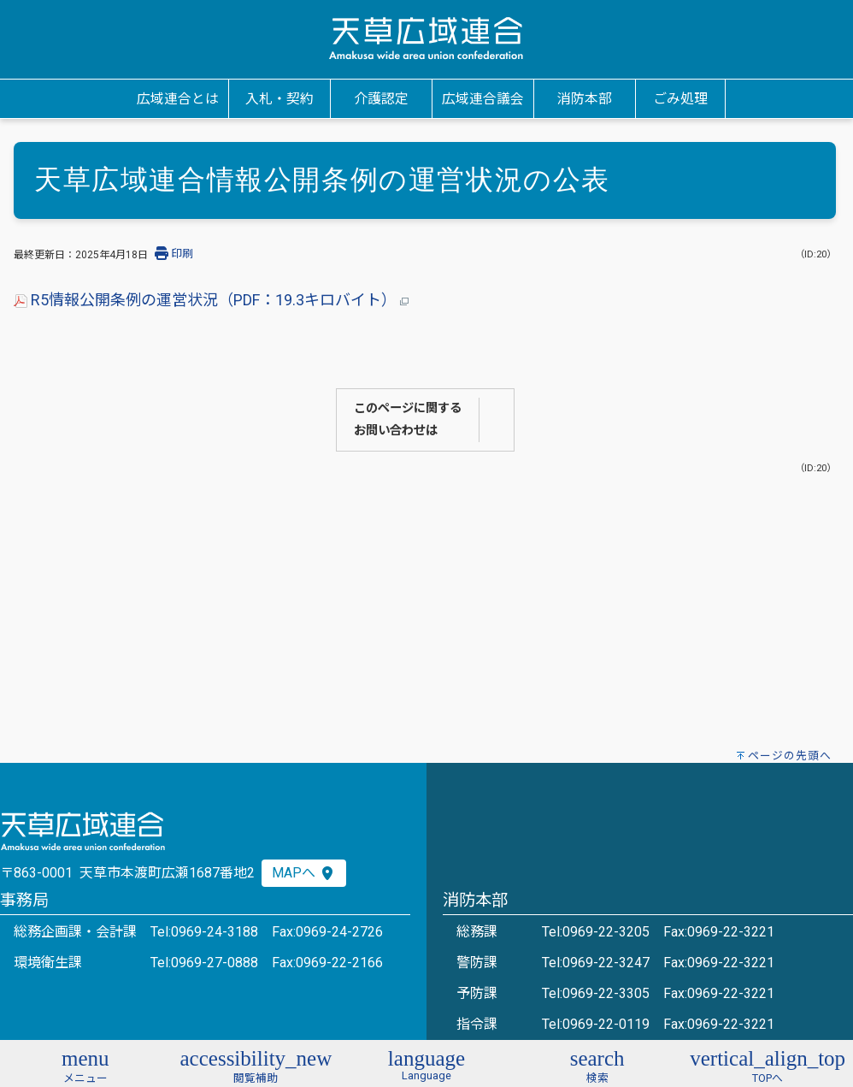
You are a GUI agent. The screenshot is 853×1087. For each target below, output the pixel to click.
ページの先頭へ (790, 755)
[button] (85, 1064)
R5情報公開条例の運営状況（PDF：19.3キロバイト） (211, 300)
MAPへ (304, 873)
